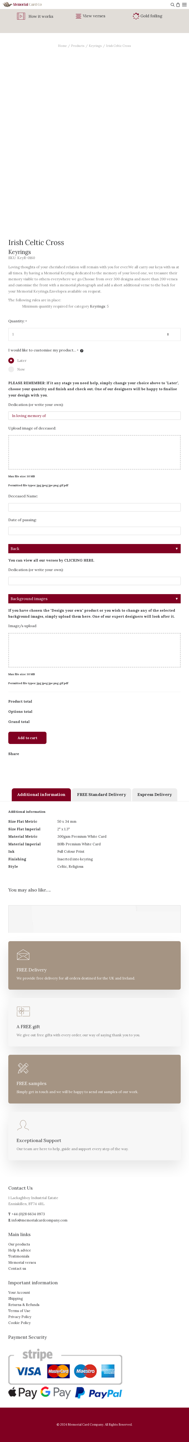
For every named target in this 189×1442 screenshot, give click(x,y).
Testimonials (18, 1256)
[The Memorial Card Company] (27, 4)
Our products (19, 1244)
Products (77, 46)
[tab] (41, 794)
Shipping (15, 1298)
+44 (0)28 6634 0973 (28, 1214)
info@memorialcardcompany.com (39, 1220)
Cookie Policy (19, 1323)
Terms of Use (19, 1311)
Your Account (19, 1292)
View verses (94, 15)
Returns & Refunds (23, 1305)
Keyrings (95, 46)
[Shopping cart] (177, 5)
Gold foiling (151, 15)
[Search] (172, 5)
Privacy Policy (19, 1317)
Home (62, 46)
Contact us (17, 1268)
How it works (41, 16)
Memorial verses (22, 1262)
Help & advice (19, 1250)
